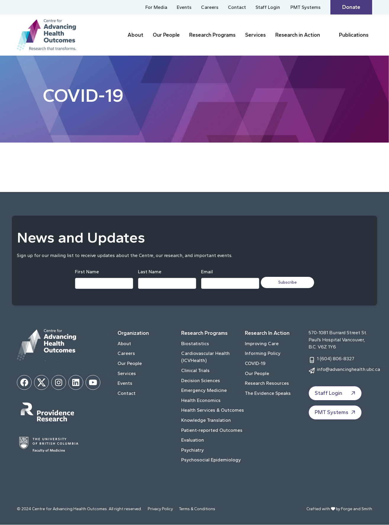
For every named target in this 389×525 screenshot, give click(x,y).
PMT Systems (305, 7)
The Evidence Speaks (268, 393)
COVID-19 (255, 363)
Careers (209, 7)
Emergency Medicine (204, 390)
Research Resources (267, 383)
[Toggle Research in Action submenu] (328, 35)
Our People (166, 35)
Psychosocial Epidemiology (211, 460)
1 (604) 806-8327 (335, 359)
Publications (354, 35)
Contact (237, 7)
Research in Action (297, 35)
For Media (156, 7)
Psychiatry (192, 450)
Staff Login (267, 7)
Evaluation (192, 440)
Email (205, 272)
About (135, 35)
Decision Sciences (200, 380)
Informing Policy (263, 353)
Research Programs (212, 35)
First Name (85, 272)
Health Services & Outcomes (212, 410)
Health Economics (201, 400)
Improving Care (262, 344)
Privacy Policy (160, 509)
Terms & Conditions (197, 509)
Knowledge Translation (206, 420)
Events (184, 7)
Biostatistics (195, 344)
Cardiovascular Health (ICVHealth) (205, 357)
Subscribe (290, 282)
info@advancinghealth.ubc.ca (348, 369)
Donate (351, 7)
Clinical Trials (195, 371)
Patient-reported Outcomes (211, 430)
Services (255, 35)
